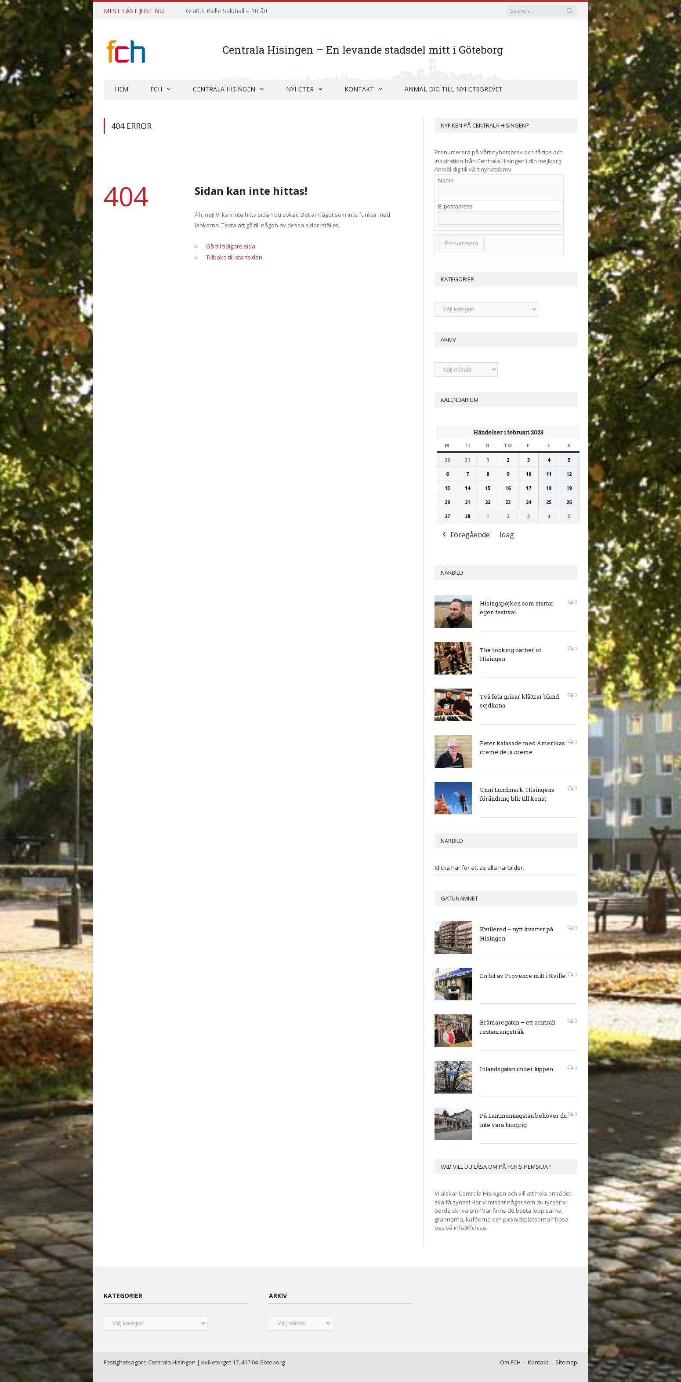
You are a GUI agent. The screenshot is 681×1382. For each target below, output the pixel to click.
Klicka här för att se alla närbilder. (479, 867)
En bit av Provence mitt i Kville (522, 976)
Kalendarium (459, 400)
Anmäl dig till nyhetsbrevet (454, 89)
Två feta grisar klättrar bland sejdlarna (519, 701)
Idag (507, 535)
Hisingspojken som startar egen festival (517, 607)
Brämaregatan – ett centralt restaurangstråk (517, 1027)
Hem (121, 89)
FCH (156, 89)
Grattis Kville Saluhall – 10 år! (226, 11)
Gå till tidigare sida (230, 246)
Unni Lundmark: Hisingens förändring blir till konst (517, 794)
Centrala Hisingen (224, 89)
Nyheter (300, 89)
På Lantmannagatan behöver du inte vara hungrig (523, 1120)
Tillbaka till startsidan (234, 257)
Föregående (465, 535)
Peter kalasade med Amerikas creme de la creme (522, 747)
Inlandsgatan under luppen (516, 1069)
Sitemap (566, 1362)
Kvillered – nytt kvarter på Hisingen (516, 933)
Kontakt (359, 89)
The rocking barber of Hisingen (510, 654)
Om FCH (510, 1362)
